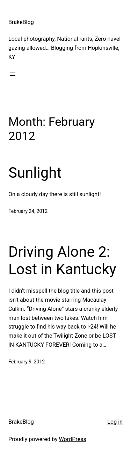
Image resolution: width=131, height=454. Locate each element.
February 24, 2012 (28, 211)
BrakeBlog (21, 22)
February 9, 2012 (26, 361)
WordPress (72, 439)
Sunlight (34, 172)
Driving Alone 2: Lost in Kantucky (62, 260)
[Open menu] (12, 74)
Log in (115, 421)
